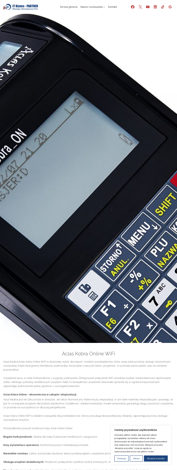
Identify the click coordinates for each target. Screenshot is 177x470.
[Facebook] (132, 6)
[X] (140, 6)
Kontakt (112, 6)
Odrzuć (136, 458)
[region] (141, 444)
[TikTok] (162, 6)
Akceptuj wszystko (156, 458)
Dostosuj (122, 458)
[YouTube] (147, 6)
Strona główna (68, 6)
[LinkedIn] (155, 6)
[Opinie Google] (170, 6)
